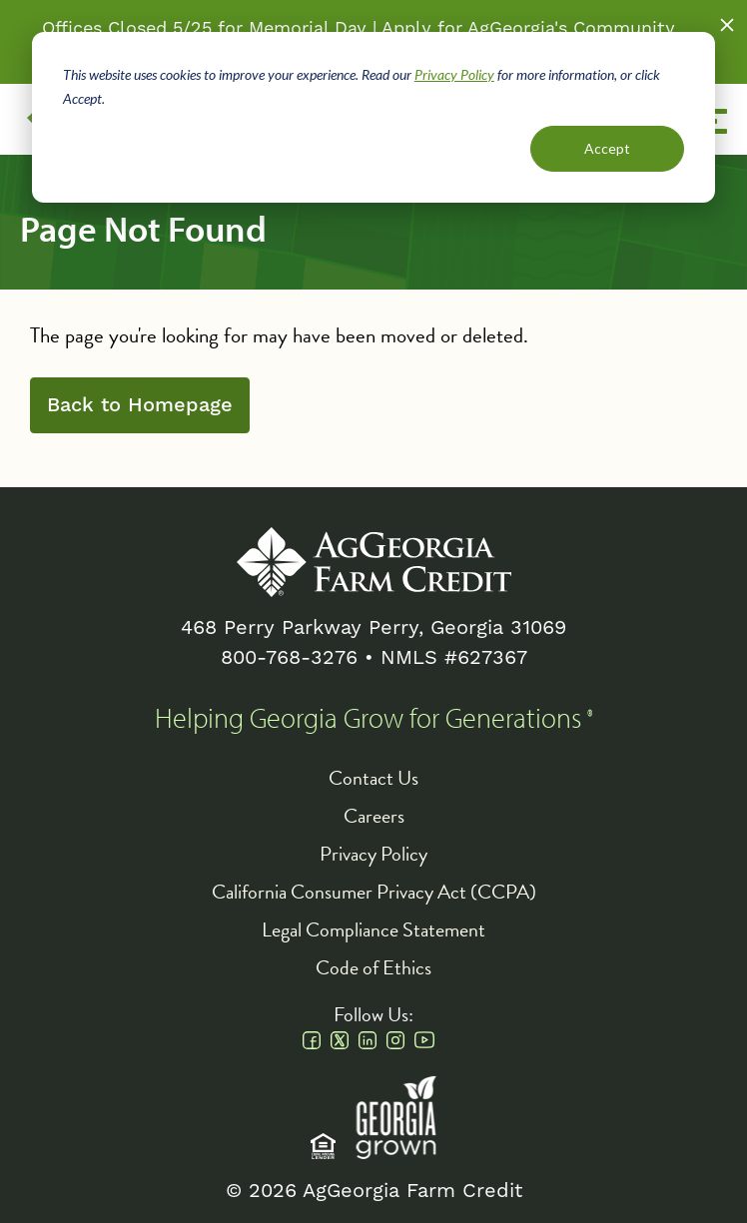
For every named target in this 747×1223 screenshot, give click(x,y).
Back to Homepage (140, 405)
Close (727, 25)
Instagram (395, 1040)
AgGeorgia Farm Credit (374, 562)
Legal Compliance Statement (373, 929)
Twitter (340, 1040)
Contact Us (373, 778)
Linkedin (367, 1040)
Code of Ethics (373, 967)
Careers (374, 816)
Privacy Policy (454, 74)
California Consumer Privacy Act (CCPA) (374, 892)
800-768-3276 (289, 658)
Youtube (424, 1040)
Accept (607, 148)
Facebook (312, 1040)
